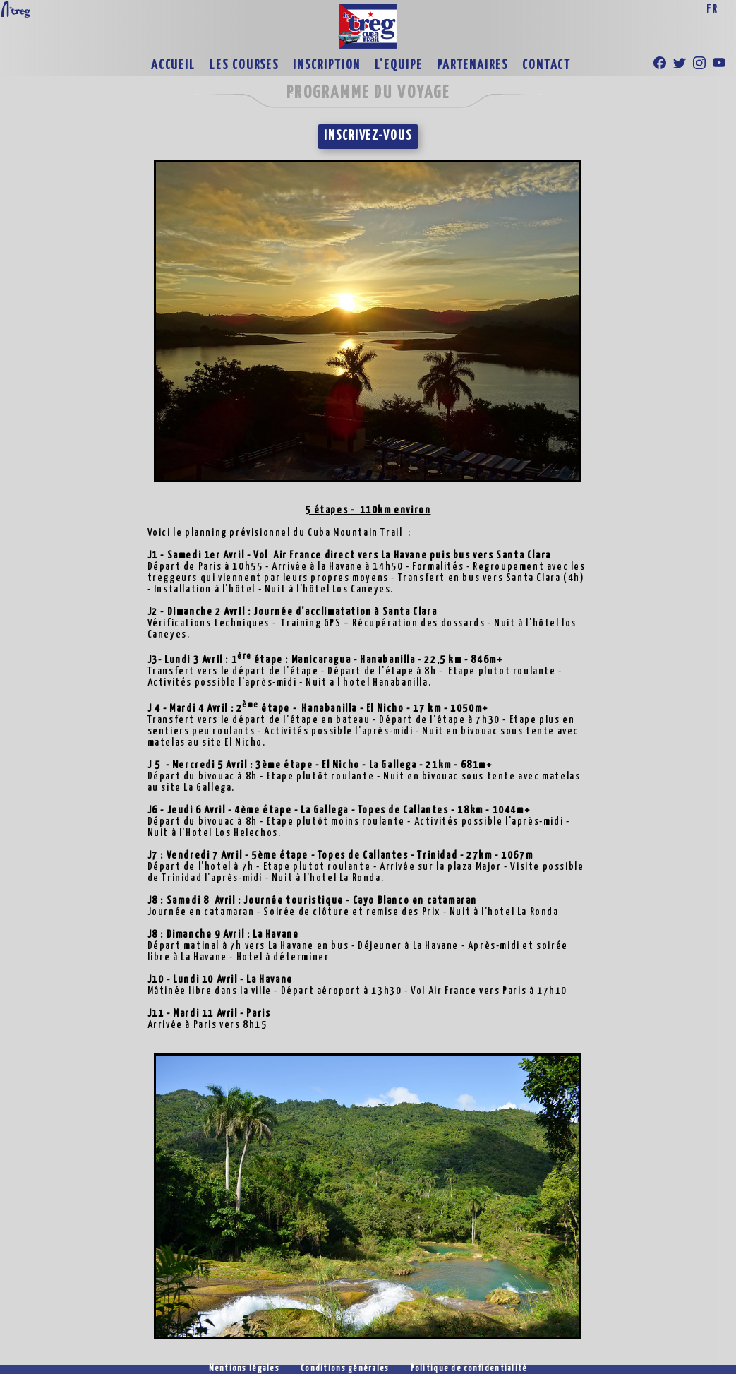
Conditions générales (345, 1369)
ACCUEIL (173, 65)
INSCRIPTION (327, 65)
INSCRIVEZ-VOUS (368, 136)
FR (712, 10)
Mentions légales (244, 1369)
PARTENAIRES (472, 65)
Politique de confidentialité (469, 1369)
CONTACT (546, 65)
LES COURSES (244, 65)
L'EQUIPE (398, 65)
